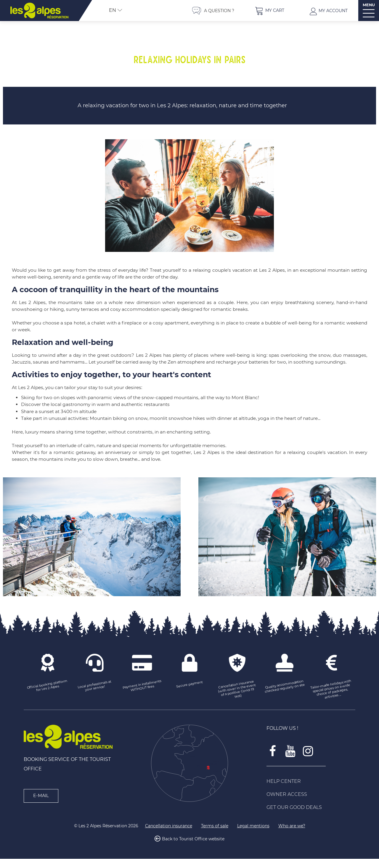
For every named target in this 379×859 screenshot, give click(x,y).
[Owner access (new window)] (310, 794)
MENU (369, 5)
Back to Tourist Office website (193, 839)
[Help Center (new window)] (310, 781)
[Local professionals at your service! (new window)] (94, 686)
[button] (269, 10)
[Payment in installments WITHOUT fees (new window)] (142, 686)
